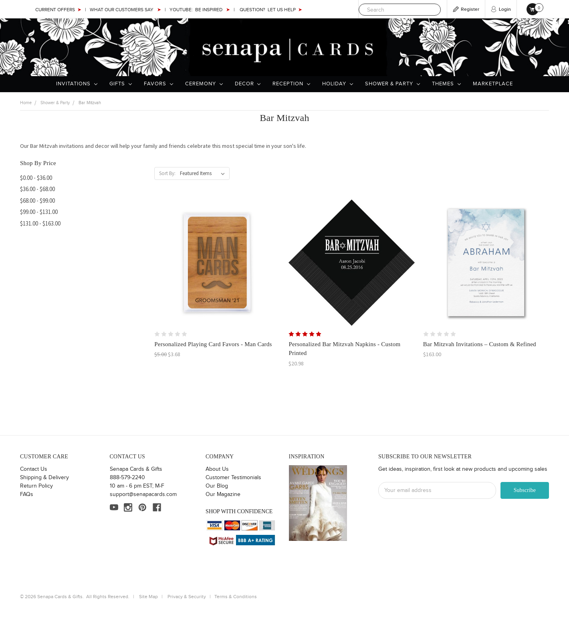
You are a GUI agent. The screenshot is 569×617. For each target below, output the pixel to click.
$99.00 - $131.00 (39, 212)
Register (470, 9)
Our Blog (217, 486)
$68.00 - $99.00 (37, 200)
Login (505, 9)
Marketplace (493, 84)
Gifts (120, 84)
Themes (446, 84)
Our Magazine (223, 494)
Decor (248, 84)
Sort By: (167, 173)
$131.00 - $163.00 (40, 223)
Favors (158, 84)
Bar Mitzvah (90, 102)
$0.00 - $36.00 (36, 177)
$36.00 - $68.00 (37, 189)
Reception (291, 84)
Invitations (76, 84)
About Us (217, 469)
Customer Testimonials (233, 477)
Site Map (148, 596)
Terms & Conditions (235, 596)
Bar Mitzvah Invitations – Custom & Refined (479, 344)
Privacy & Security (186, 596)
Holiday (337, 84)
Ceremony (204, 84)
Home (26, 102)
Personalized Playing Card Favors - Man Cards (213, 344)
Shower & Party (392, 84)
